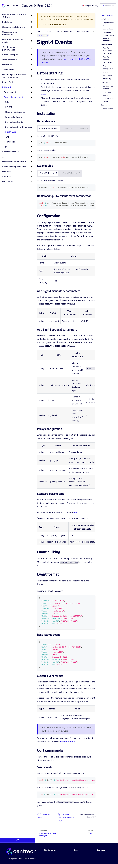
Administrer (8, 69)
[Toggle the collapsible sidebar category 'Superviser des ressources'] (31, 33)
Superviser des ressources (9, 33)
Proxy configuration (108, 67)
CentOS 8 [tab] (69, 128)
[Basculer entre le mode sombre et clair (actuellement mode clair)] (97, 5)
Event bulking (106, 79)
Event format (106, 82)
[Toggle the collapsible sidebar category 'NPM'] (31, 147)
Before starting (107, 15)
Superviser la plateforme (14, 166)
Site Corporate (50, 850)
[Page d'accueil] (39, 31)
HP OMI (8, 107)
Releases (6, 171)
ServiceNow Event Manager (18, 127)
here (75, 512)
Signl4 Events (12, 131)
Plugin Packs (9, 82)
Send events (108, 109)
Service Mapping (10, 54)
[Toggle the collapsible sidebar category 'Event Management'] (31, 97)
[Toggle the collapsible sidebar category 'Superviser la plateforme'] (31, 166)
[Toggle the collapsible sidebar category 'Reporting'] (31, 64)
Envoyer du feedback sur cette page (66, 817)
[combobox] (108, 6)
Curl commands (107, 105)
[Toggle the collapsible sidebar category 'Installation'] (31, 22)
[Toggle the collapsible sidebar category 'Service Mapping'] (31, 54)
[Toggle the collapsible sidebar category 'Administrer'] (31, 69)
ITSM (6, 136)
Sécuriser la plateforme (13, 27)
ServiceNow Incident (15, 122)
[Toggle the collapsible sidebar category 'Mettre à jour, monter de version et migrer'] (31, 75)
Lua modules (108, 29)
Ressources (7, 181)
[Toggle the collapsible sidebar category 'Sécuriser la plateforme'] (31, 27)
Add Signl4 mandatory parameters (107, 50)
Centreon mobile (10, 151)
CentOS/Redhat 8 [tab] (71, 173)
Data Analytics (11, 92)
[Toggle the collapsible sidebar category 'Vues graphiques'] (31, 60)
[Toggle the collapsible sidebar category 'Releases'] (31, 171)
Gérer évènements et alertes (13, 40)
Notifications (10, 141)
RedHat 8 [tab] (83, 128)
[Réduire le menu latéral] (17, 840)
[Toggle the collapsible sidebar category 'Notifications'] (31, 142)
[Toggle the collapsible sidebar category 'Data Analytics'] (31, 92)
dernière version (58, 24)
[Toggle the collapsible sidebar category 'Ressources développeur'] (31, 161)
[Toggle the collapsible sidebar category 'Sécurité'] (31, 176)
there (43, 94)
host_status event (107, 93)
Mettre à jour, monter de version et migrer (14, 76)
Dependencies (108, 24)
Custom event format (108, 99)
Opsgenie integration (15, 112)
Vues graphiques (10, 59)
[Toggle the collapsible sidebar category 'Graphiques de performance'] (31, 48)
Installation (7, 22)
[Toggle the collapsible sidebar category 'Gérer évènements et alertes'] (31, 40)
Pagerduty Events (13, 117)
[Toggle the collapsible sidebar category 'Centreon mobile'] (31, 152)
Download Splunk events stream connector (108, 36)
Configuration (106, 44)
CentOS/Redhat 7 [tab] (48, 173)
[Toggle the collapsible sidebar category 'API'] (31, 157)
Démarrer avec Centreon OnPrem (14, 15)
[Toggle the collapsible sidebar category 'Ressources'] (31, 181)
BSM (7, 102)
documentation (67, 741)
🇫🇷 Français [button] (87, 5)
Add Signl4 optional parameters (107, 59)
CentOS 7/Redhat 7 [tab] (49, 128)
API (4, 156)
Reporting (7, 64)
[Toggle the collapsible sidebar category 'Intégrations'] (31, 87)
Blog (76, 850)
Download (101, 850)
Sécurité (6, 176)
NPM (6, 146)
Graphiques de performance (9, 48)
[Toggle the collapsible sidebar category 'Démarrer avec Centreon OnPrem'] (31, 15)
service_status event (108, 87)
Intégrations (8, 87)
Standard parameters (107, 73)
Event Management (13, 97)
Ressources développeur (14, 161)
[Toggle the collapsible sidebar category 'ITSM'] (31, 137)
